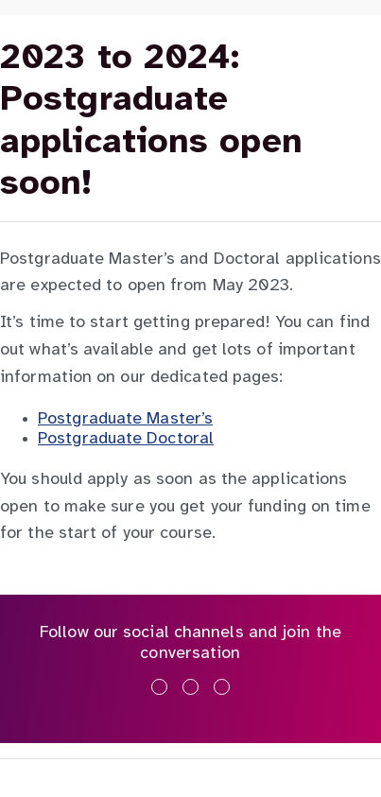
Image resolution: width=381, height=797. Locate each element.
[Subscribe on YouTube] (222, 687)
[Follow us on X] (190, 687)
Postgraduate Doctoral (126, 439)
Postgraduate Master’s (125, 419)
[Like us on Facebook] (159, 687)
